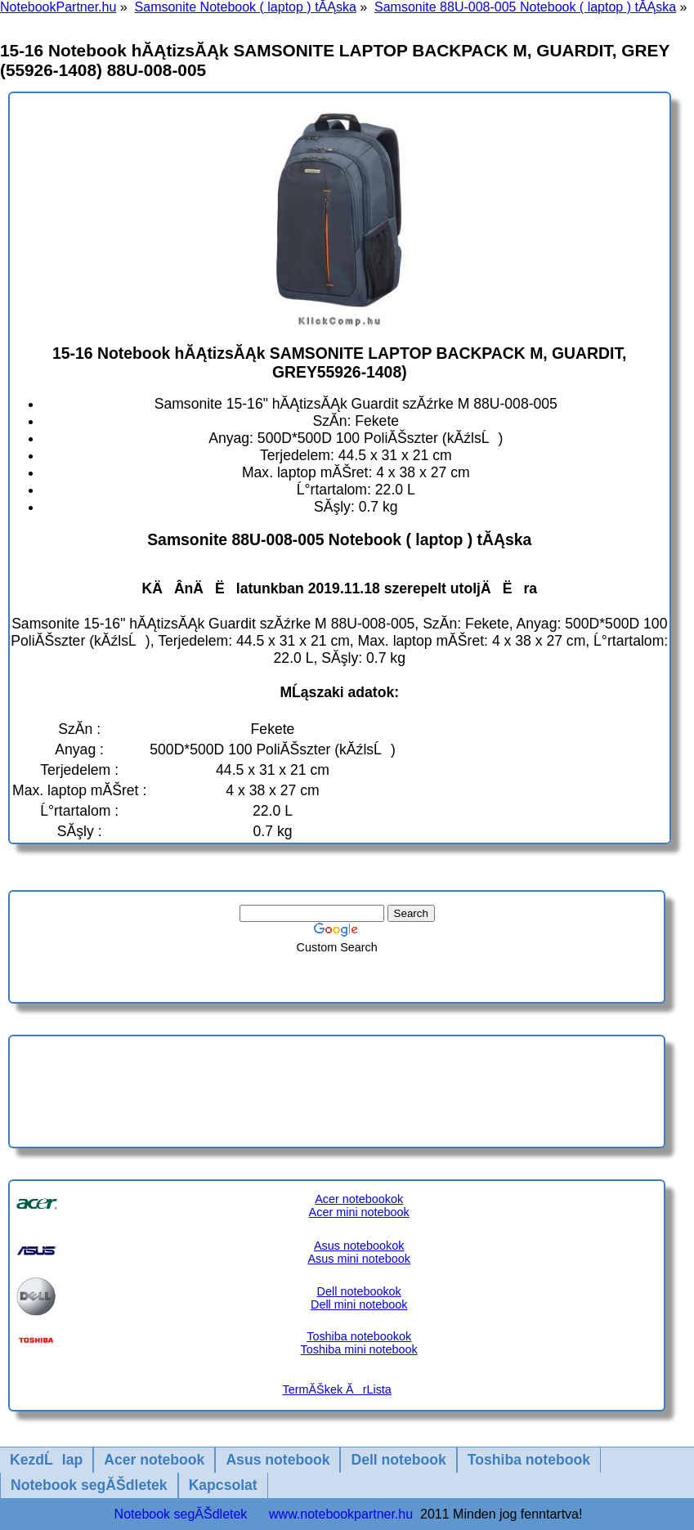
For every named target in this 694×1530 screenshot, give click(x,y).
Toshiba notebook (529, 1460)
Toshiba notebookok (359, 1336)
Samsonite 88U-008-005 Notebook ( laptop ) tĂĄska (525, 7)
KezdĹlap (46, 1460)
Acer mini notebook (359, 1212)
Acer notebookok (359, 1199)
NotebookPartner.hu (58, 7)
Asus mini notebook (358, 1258)
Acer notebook (154, 1460)
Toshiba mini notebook (359, 1349)
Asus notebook (277, 1460)
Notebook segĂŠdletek (89, 1485)
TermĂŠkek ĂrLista (337, 1389)
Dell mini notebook (359, 1304)
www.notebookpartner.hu (341, 1514)
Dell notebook (398, 1460)
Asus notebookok (359, 1245)
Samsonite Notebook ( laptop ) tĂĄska (245, 7)
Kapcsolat (223, 1485)
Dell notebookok (359, 1291)
